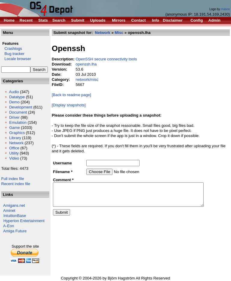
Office (14, 148)
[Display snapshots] (69, 105)
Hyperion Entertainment (24, 220)
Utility (14, 153)
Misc (119, 32)
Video (14, 158)
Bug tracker (12, 53)
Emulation (17, 122)
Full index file (12, 178)
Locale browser (16, 59)
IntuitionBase (14, 215)
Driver (14, 117)
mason (225, 9)
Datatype (17, 97)
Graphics (17, 132)
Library (15, 138)
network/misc (86, 79)
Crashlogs (11, 48)
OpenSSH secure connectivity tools (106, 59)
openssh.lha (86, 64)
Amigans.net (14, 205)
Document (18, 112)
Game (14, 127)
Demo (14, 102)
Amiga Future (15, 231)
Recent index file (15, 184)
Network (16, 143)
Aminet (9, 210)
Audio (14, 92)
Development (20, 107)
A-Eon (8, 226)
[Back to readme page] (71, 95)
